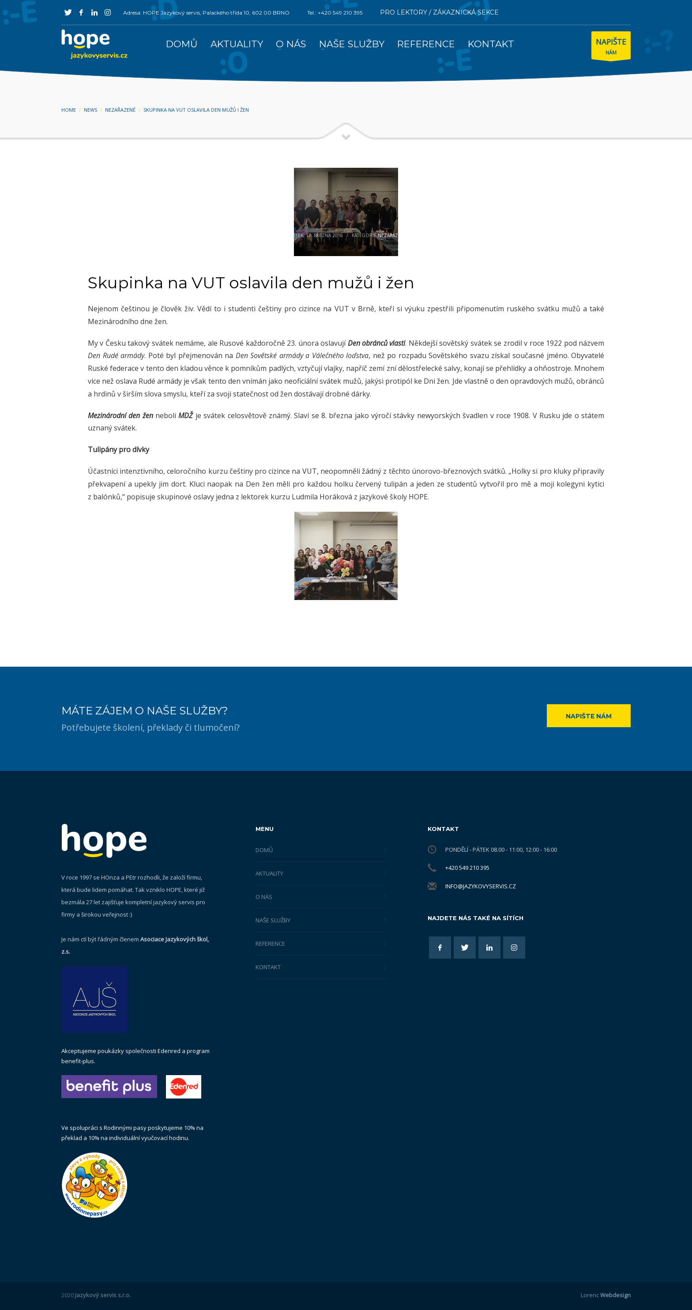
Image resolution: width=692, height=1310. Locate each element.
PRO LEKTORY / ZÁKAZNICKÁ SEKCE (439, 12)
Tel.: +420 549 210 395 (334, 12)
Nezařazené (392, 235)
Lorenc (606, 1295)
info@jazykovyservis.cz (480, 886)
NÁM (611, 47)
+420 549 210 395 (467, 868)
